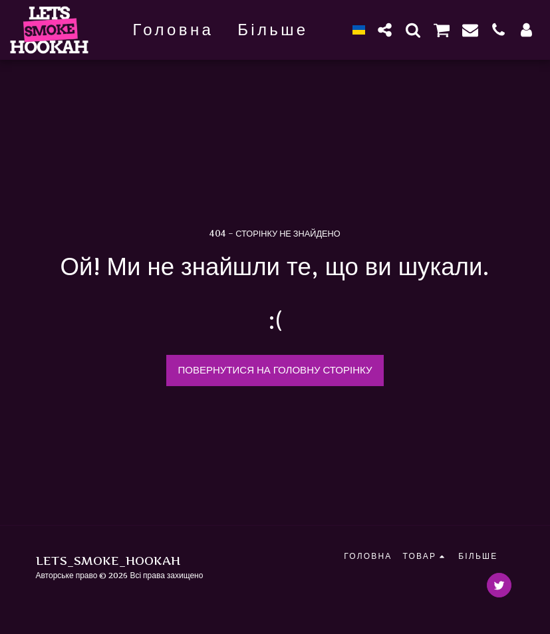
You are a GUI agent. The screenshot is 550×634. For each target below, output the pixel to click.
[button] (385, 29)
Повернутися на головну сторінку (275, 370)
